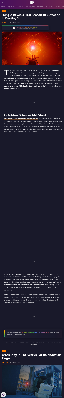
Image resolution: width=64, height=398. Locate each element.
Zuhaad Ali (5, 22)
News (4, 11)
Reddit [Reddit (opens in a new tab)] (17, 277)
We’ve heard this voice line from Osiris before (21, 119)
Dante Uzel (5, 362)
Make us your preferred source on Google (36, 332)
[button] (3, 2)
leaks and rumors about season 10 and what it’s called (27, 78)
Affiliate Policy (33, 344)
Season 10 (24, 83)
